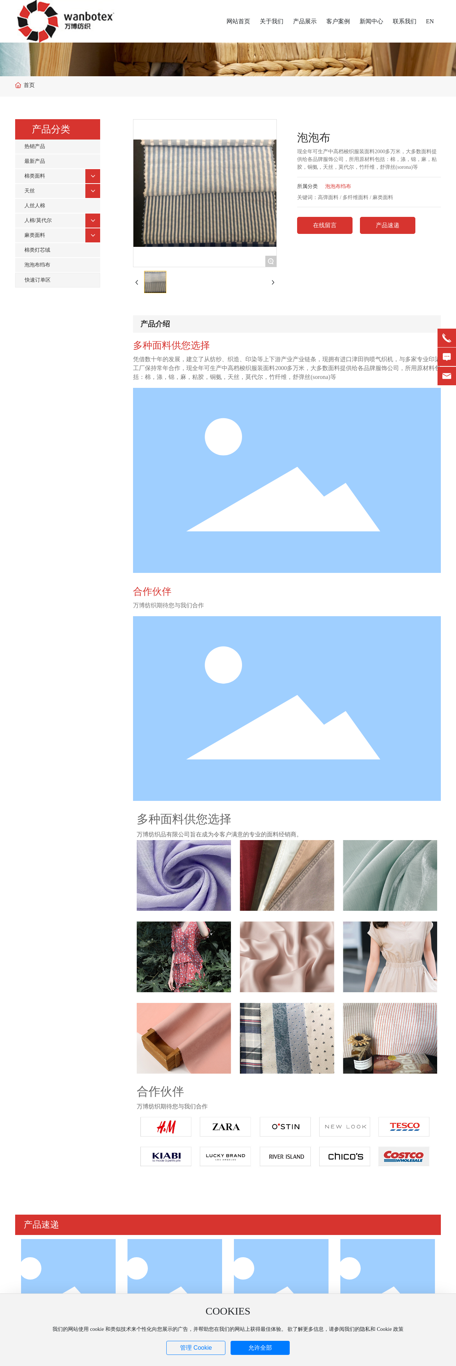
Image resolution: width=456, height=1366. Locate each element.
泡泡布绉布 (338, 186)
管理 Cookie (196, 1348)
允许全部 (260, 1348)
